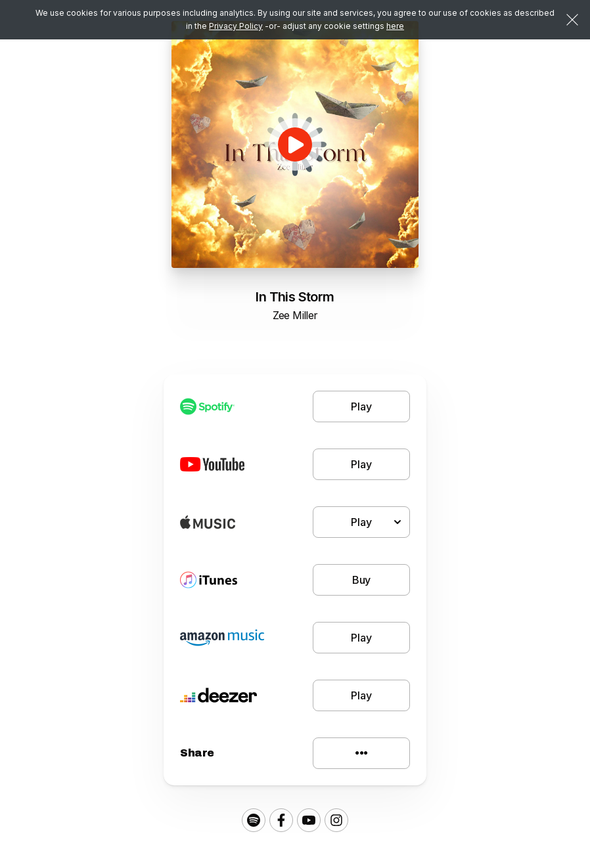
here (395, 26)
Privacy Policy (236, 26)
